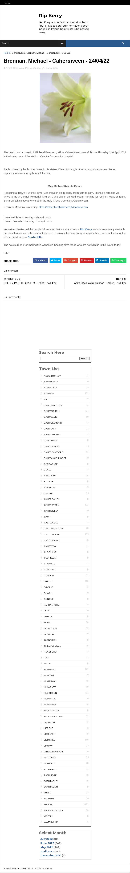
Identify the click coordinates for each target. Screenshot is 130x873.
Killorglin (50, 693)
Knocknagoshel (54, 716)
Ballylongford (53, 452)
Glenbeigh (50, 628)
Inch (46, 658)
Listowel (49, 740)
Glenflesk (50, 640)
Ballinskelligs (53, 405)
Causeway (50, 546)
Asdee (47, 399)
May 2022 (46, 847)
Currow (49, 576)
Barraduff (51, 464)
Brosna (48, 493)
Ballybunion (51, 411)
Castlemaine (51, 540)
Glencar (49, 634)
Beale (47, 470)
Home (7, 53)
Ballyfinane (51, 441)
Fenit (47, 611)
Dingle (48, 581)
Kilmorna (50, 699)
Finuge (48, 617)
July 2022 (46, 839)
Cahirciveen (51, 511)
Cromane (49, 564)
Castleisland (52, 535)
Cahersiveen (18, 53)
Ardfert (49, 394)
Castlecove (51, 523)
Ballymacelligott (55, 458)
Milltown (50, 758)
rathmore (50, 775)
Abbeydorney (52, 376)
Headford (50, 652)
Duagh (48, 593)
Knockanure (51, 711)
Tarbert (49, 799)
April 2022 (47, 851)
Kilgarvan (50, 681)
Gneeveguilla (52, 646)
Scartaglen (51, 781)
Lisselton (49, 734)
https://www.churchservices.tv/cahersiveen (63, 207)
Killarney (50, 687)
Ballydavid (51, 417)
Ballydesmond (53, 423)
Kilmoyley (50, 705)
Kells (47, 664)
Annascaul (50, 388)
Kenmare (49, 670)
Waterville (51, 822)
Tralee (48, 805)
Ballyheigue (51, 446)
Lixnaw (48, 746)
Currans (49, 570)
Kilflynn (49, 675)
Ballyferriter (52, 435)
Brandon (49, 487)
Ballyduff (50, 429)
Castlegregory (53, 529)
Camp (47, 517)
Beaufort (50, 476)
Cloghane (50, 552)
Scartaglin (51, 787)
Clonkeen (50, 558)
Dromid (48, 587)
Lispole (48, 728)
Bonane (49, 482)
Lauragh (49, 722)
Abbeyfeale (51, 382)
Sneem (47, 793)
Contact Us (35, 237)
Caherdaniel (52, 499)
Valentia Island (53, 810)
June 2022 (47, 843)
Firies (47, 623)
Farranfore (51, 605)
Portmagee (51, 769)
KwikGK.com (18, 868)
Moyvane (49, 764)
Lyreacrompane (54, 752)
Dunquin (49, 599)
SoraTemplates (44, 868)
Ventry (48, 816)
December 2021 (50, 856)
